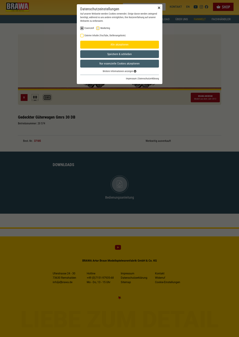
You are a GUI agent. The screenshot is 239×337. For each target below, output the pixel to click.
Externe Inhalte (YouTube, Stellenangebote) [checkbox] (105, 35)
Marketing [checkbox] (105, 28)
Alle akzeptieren (119, 44)
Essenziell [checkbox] (89, 28)
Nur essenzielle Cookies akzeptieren (119, 63)
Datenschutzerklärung (148, 78)
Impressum (131, 78)
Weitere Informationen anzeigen (119, 71)
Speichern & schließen (119, 54)
